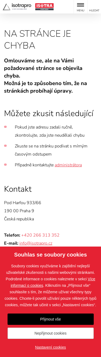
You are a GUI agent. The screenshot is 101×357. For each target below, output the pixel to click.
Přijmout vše (50, 319)
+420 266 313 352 (40, 235)
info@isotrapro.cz (35, 243)
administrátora (68, 165)
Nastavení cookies (50, 347)
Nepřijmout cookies (50, 333)
